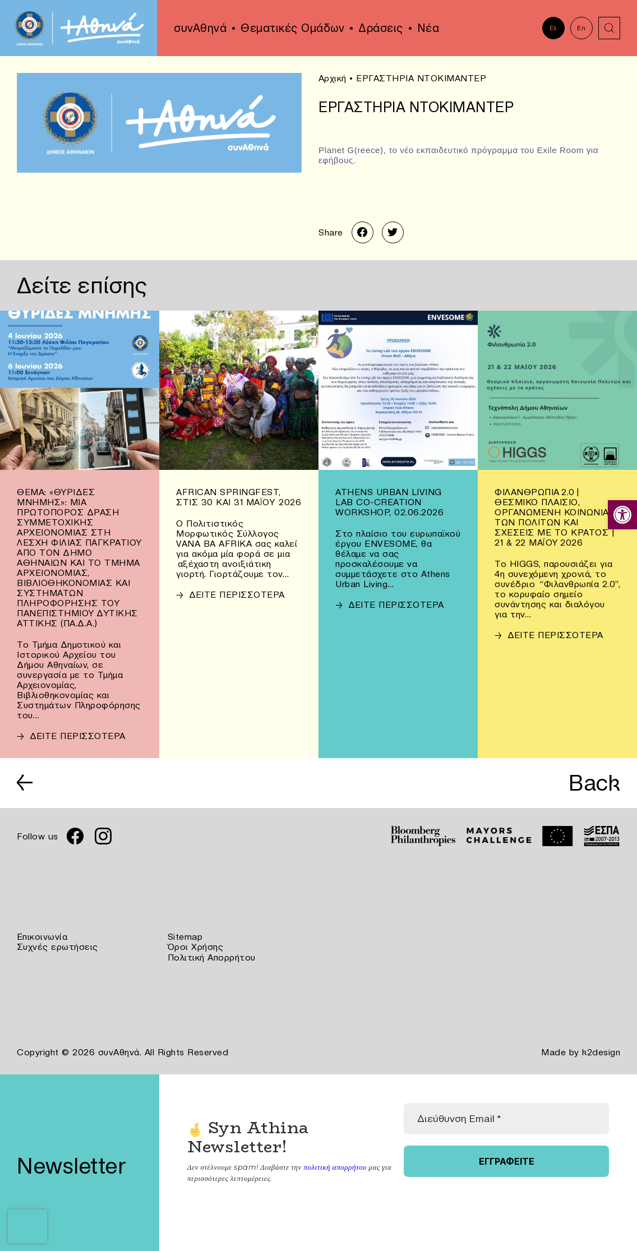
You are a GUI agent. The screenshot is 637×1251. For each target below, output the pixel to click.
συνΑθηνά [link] (200, 28)
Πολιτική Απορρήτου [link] (212, 957)
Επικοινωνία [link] (42, 937)
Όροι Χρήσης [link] (196, 947)
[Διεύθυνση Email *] (506, 1117)
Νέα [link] (428, 28)
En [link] (581, 28)
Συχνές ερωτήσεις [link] (57, 947)
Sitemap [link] (185, 937)
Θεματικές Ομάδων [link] (292, 28)
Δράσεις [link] (380, 28)
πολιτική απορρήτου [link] (334, 1165)
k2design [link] (601, 1051)
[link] (622, 514)
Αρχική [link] (332, 78)
